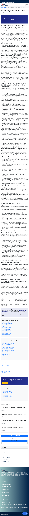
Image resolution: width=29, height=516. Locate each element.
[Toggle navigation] (26, 5)
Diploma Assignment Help (5, 492)
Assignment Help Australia (5, 489)
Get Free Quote (14, 440)
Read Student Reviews (14, 443)
